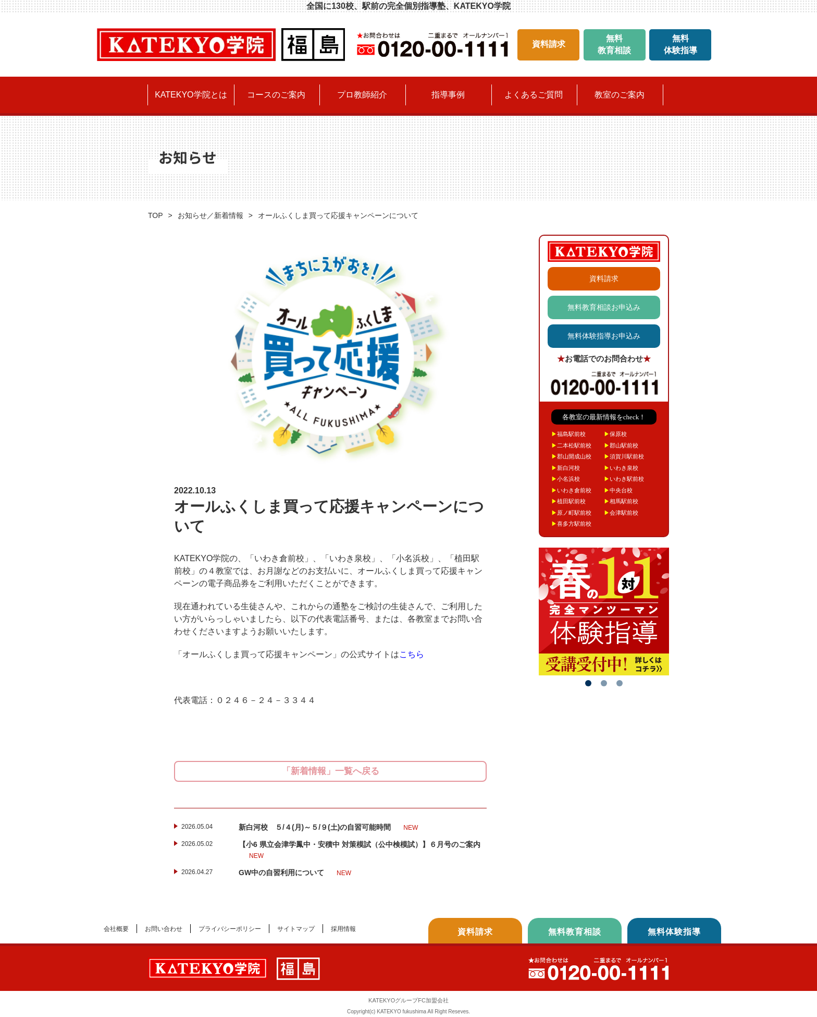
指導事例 (448, 94)
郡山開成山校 (571, 456)
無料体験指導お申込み (603, 336)
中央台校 (618, 490)
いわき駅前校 (624, 479)
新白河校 (565, 468)
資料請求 (548, 44)
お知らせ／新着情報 (210, 215)
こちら (411, 654)
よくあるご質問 (533, 94)
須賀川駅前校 (624, 456)
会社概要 (116, 929)
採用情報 (343, 929)
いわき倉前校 (571, 490)
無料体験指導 (680, 44)
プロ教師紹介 (362, 94)
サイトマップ (296, 929)
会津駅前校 (621, 513)
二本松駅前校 (571, 445)
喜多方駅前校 (571, 523)
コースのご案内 (276, 94)
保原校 (615, 434)
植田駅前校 (568, 501)
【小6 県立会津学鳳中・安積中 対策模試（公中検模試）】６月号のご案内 (359, 850)
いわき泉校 (621, 468)
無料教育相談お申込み (603, 307)
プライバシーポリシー (230, 929)
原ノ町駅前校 (571, 513)
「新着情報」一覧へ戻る (330, 771)
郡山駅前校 (621, 445)
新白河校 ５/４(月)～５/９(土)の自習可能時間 (328, 827)
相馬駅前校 (621, 501)
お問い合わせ (163, 929)
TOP (155, 215)
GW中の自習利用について (295, 873)
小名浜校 (565, 479)
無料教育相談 (614, 44)
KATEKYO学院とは (191, 94)
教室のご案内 (620, 94)
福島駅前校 (568, 434)
